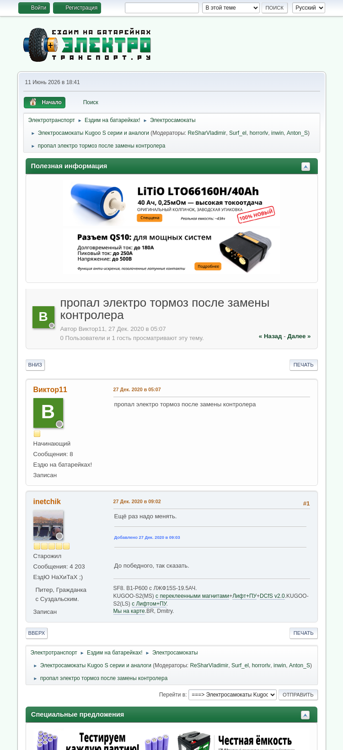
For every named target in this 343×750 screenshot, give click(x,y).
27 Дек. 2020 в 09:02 (137, 501)
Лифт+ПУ (244, 596)
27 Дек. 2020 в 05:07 (137, 389)
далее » (299, 336)
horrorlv (259, 133)
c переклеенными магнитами (192, 596)
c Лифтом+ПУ (149, 604)
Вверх (36, 633)
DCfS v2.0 (272, 596)
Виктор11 (50, 390)
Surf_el (238, 133)
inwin (277, 133)
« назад (270, 336)
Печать (304, 364)
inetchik (47, 501)
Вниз (35, 364)
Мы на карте (129, 611)
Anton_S (297, 133)
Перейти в (172, 694)
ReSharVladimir (207, 133)
